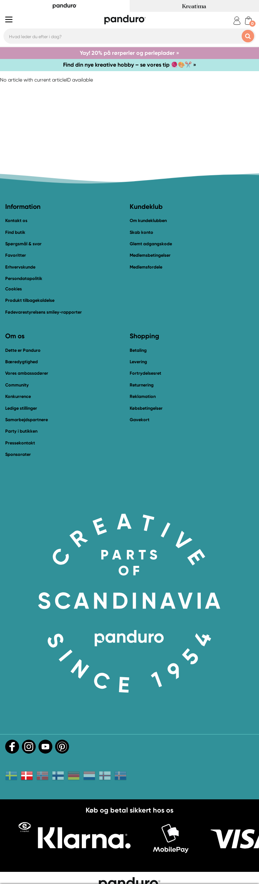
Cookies (13, 289)
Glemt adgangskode (151, 243)
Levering (138, 361)
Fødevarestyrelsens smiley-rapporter (43, 312)
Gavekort (139, 419)
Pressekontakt (20, 442)
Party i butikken (21, 431)
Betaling (138, 350)
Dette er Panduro (23, 350)
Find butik (15, 232)
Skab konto (141, 232)
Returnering (142, 385)
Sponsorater (18, 454)
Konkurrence (18, 396)
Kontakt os (16, 220)
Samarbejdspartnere (26, 419)
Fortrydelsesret (145, 373)
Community (17, 385)
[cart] (248, 20)
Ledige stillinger (21, 408)
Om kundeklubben (148, 220)
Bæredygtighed (21, 361)
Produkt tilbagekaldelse (29, 300)
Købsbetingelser (146, 408)
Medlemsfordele (146, 267)
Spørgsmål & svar (23, 243)
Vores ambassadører (26, 373)
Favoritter (15, 255)
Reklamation (143, 396)
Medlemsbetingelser (150, 255)
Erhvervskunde (20, 267)
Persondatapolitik (23, 278)
